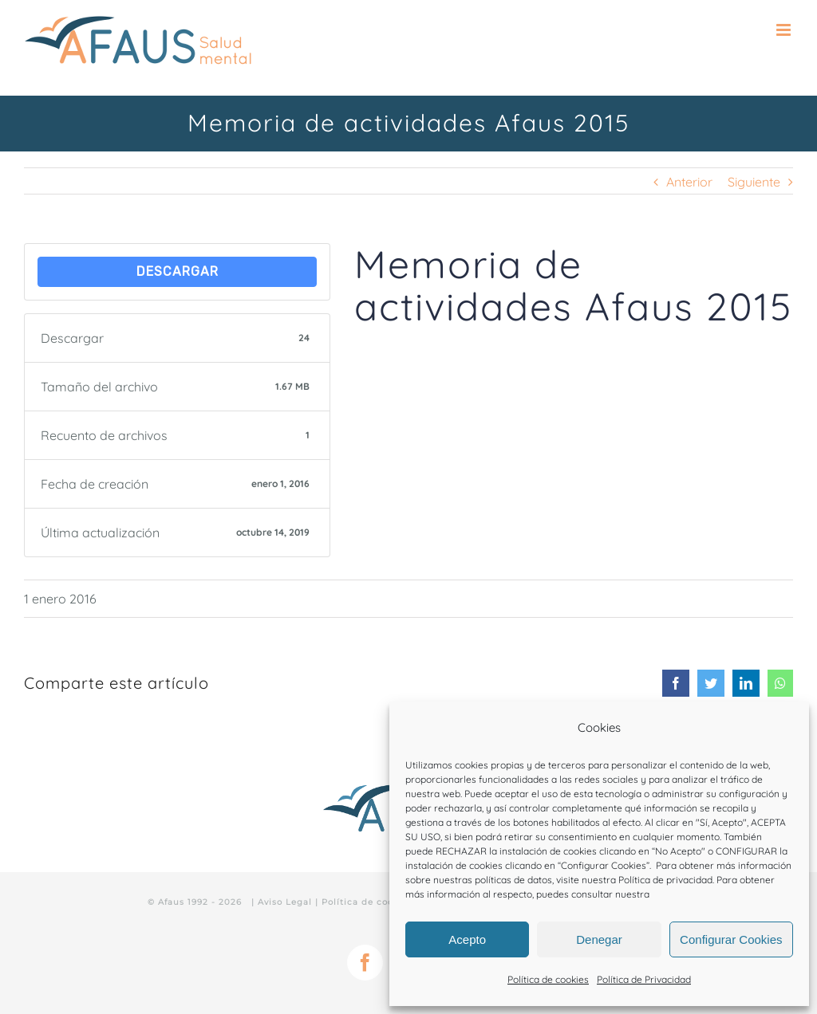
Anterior (689, 182)
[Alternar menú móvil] (784, 30)
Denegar (599, 939)
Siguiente (754, 182)
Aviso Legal (285, 902)
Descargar (177, 271)
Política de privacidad (665, 880)
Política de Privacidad (644, 979)
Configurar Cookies (731, 939)
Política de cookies (548, 979)
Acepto (467, 939)
